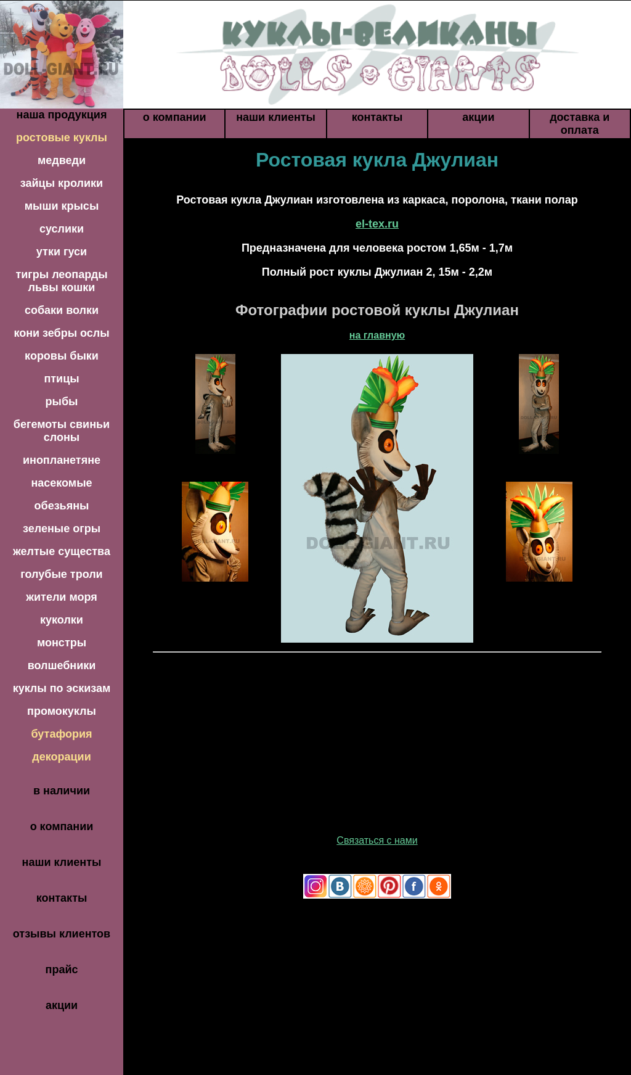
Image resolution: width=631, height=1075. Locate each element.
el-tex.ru (377, 224)
